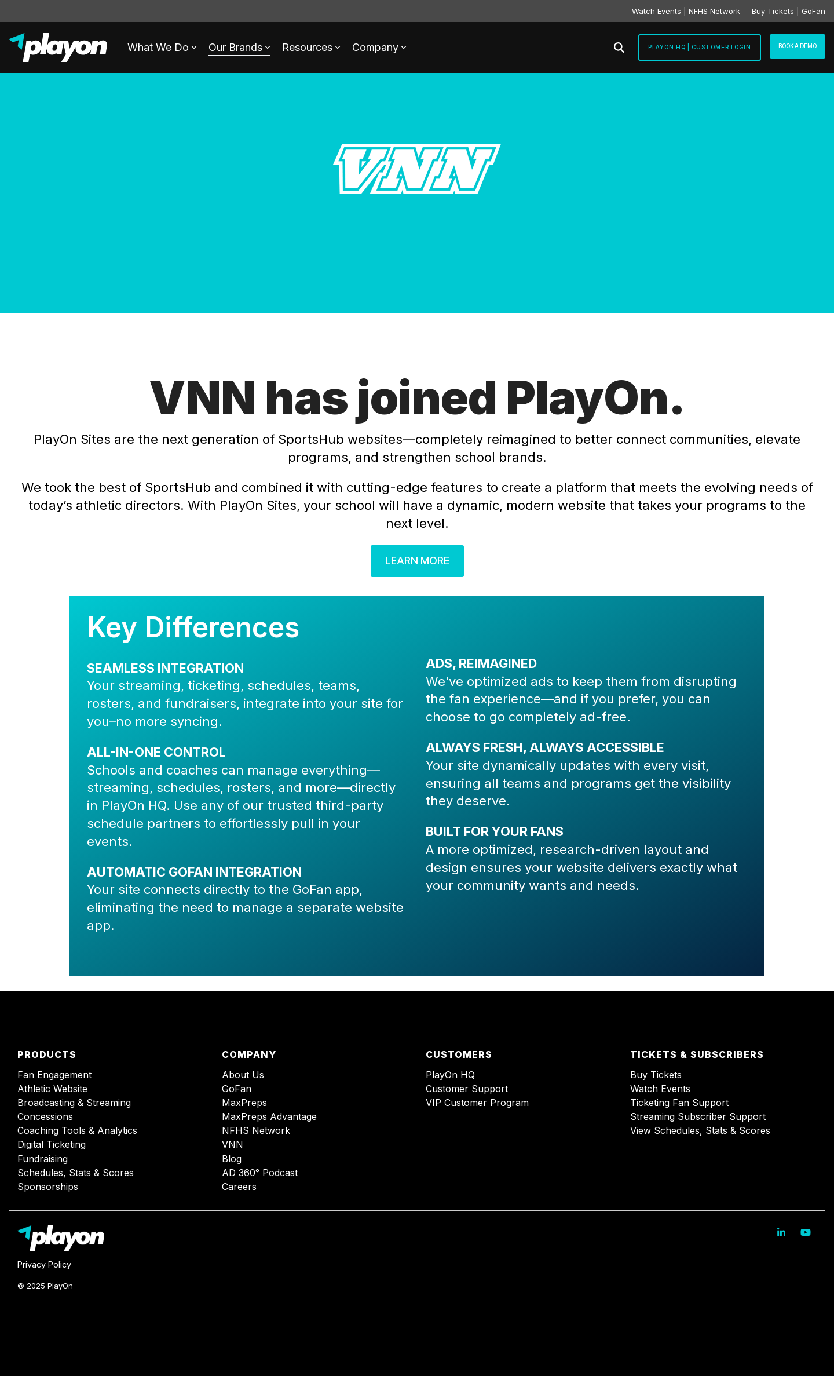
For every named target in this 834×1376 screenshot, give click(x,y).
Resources (311, 47)
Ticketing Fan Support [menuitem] (679, 1102)
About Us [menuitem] (243, 1075)
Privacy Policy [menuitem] (44, 1264)
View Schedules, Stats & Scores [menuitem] (700, 1130)
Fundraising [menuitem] (42, 1159)
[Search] (619, 47)
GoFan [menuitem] (236, 1088)
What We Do (162, 47)
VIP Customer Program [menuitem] (477, 1102)
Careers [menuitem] (239, 1186)
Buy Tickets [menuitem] (656, 1075)
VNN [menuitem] (232, 1144)
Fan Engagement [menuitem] (54, 1075)
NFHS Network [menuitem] (256, 1130)
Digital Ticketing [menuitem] (51, 1144)
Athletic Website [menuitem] (52, 1088)
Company (379, 47)
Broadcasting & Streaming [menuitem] (74, 1102)
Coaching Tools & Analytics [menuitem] (77, 1130)
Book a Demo (797, 45)
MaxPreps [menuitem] (244, 1102)
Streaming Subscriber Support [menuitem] (698, 1116)
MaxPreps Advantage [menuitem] (269, 1116)
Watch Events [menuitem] (660, 1088)
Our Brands (239, 47)
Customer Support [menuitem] (467, 1088)
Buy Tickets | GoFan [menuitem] (788, 11)
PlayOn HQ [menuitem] (450, 1075)
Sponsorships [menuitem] (47, 1186)
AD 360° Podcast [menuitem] (260, 1172)
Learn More (417, 560)
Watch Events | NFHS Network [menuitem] (686, 11)
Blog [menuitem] (232, 1159)
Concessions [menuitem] (45, 1116)
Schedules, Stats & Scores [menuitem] (75, 1172)
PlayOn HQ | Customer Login (699, 46)
